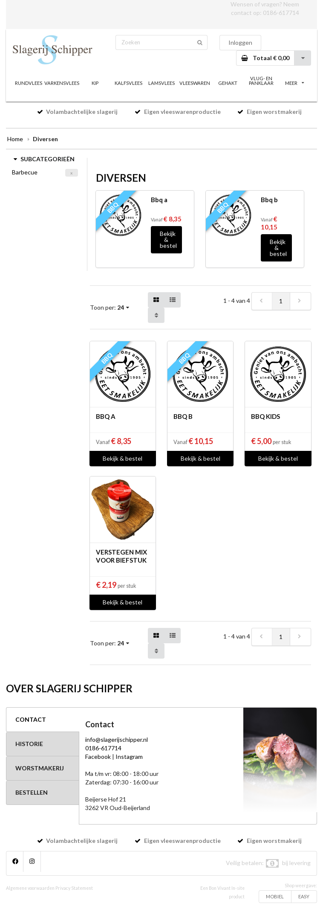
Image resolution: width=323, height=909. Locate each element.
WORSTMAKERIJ (39, 768)
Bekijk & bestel (168, 239)
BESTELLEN (31, 792)
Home (15, 138)
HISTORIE (29, 743)
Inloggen (240, 42)
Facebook (98, 756)
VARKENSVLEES (61, 83)
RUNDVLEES (28, 83)
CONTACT (30, 719)
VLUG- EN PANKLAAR (261, 81)
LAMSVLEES (161, 83)
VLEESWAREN (194, 83)
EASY (303, 896)
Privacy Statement (74, 888)
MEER (294, 83)
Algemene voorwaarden (30, 888)
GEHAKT (227, 83)
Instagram (129, 756)
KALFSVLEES (128, 83)
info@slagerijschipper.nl (116, 739)
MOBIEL (275, 896)
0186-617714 (281, 12)
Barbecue (24, 172)
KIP (95, 83)
